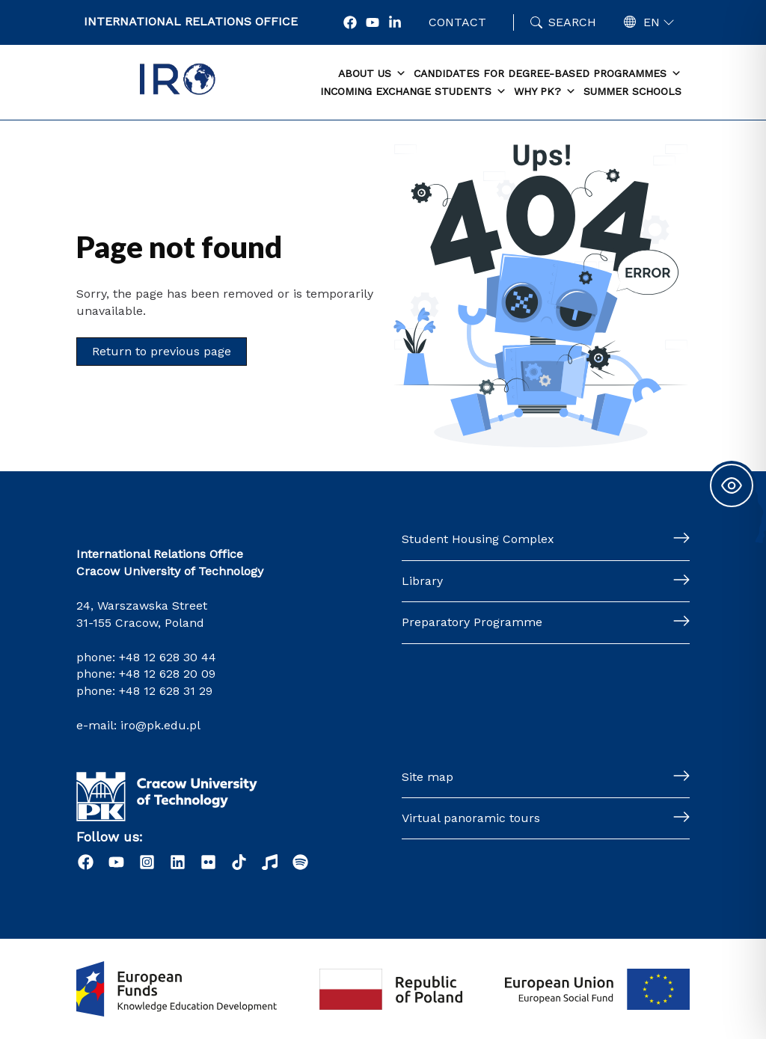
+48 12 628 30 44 (167, 657)
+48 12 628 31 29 (165, 691)
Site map (427, 777)
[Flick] (208, 862)
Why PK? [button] (545, 92)
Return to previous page (161, 351)
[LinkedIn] (177, 862)
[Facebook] (350, 22)
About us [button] (372, 74)
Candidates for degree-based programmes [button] (547, 74)
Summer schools (632, 91)
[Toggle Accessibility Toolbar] (731, 485)
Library (422, 581)
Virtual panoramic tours (471, 818)
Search (572, 22)
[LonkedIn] (395, 22)
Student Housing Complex (478, 539)
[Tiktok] (239, 862)
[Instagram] (147, 862)
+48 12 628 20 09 (167, 673)
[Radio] (269, 862)
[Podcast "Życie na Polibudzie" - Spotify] (300, 862)
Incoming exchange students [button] (413, 92)
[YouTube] (372, 22)
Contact (457, 22)
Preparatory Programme (472, 622)
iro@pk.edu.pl (160, 725)
